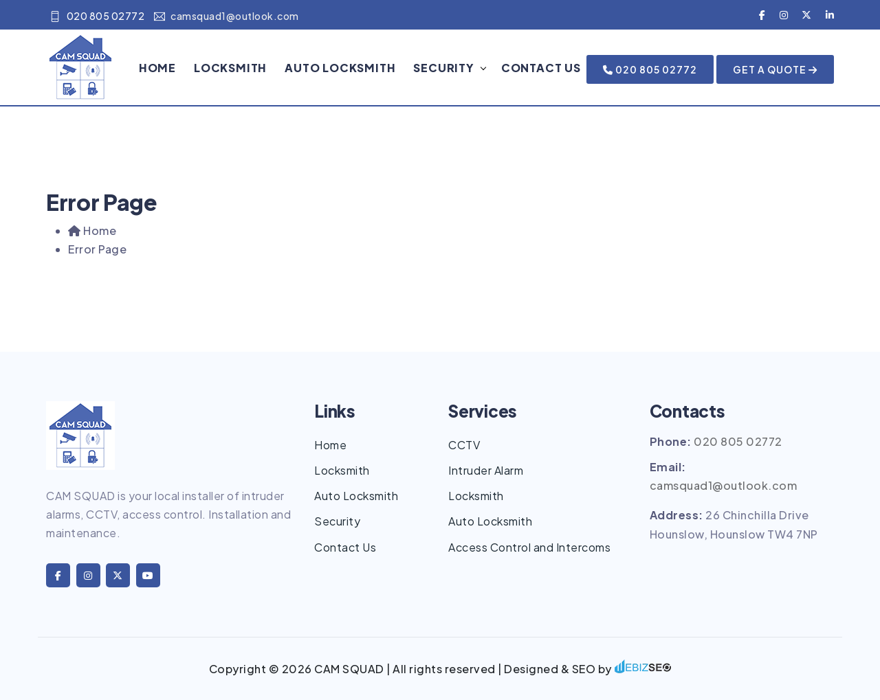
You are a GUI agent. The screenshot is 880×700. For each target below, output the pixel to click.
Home (157, 67)
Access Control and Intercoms (529, 547)
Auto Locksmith (340, 67)
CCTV (464, 445)
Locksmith (230, 67)
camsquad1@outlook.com (226, 16)
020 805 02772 (97, 16)
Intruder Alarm (485, 470)
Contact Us (541, 67)
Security (443, 67)
